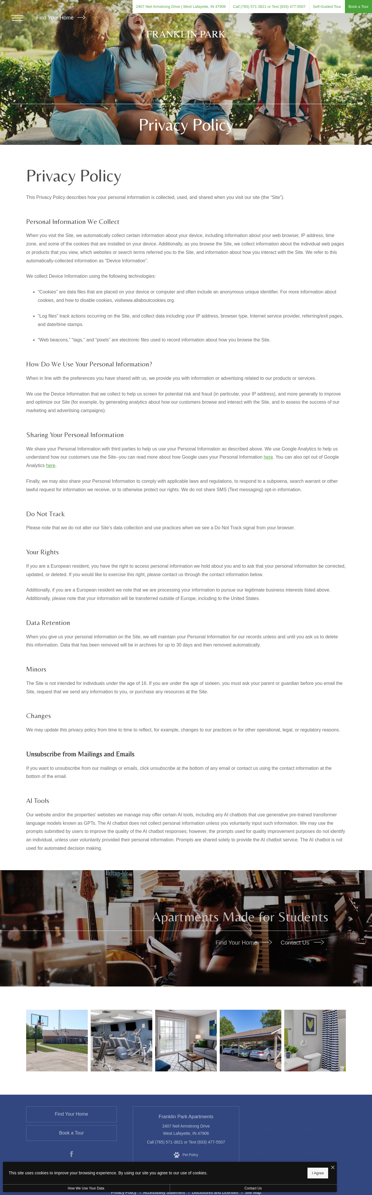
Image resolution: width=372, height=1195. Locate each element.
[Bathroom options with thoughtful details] (314, 1041)
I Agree (187, 1172)
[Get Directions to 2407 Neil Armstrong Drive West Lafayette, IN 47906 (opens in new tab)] (181, 6)
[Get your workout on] (58, 1041)
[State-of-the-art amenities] (122, 1041)
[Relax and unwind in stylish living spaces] (186, 1041)
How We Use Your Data (53, 1188)
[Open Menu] (17, 18)
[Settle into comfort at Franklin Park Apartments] (250, 1041)
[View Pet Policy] (186, 1157)
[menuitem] (277, 1118)
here (268, 457)
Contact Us (302, 942)
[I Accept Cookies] (202, 1166)
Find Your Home (60, 18)
